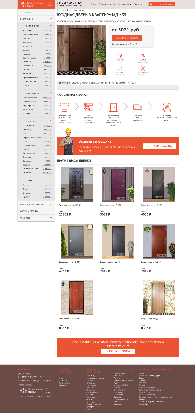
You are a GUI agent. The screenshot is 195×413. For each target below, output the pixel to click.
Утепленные (28, 46)
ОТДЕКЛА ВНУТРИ (95, 21)
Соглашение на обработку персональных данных (155, 398)
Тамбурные (27, 42)
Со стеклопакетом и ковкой (122, 400)
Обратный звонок (118, 351)
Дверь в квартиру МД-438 (110, 262)
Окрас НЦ (27, 129)
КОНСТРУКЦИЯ (63, 21)
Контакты (137, 4)
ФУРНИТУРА (109, 21)
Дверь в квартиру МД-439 (151, 262)
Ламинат (26, 133)
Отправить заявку (159, 146)
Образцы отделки (29, 211)
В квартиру (27, 30)
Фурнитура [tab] (109, 83)
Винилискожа (28, 126)
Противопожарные (30, 77)
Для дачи (26, 38)
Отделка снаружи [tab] (80, 83)
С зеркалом (27, 157)
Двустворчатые (29, 105)
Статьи (141, 373)
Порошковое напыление (33, 137)
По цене (28, 180)
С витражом (27, 173)
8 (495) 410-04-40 (64, 122)
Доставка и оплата (107, 4)
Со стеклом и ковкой (31, 169)
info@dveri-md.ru (25, 385)
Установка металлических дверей (152, 390)
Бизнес (26, 189)
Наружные (27, 54)
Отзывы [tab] (131, 83)
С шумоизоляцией (30, 58)
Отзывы (142, 380)
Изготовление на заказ (148, 387)
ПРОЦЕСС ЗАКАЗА (135, 21)
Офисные (27, 69)
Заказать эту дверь (127, 38)
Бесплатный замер (164, 4)
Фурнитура (25, 217)
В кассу (26, 85)
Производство (144, 392)
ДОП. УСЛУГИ (120, 21)
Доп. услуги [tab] (121, 83)
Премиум (26, 197)
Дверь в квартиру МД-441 (151, 319)
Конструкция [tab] (64, 83)
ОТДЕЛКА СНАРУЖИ (78, 21)
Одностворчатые (29, 101)
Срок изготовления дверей (149, 375)
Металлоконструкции (31, 204)
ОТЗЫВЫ (147, 21)
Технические (28, 73)
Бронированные (29, 81)
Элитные (26, 193)
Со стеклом (27, 161)
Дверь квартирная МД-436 (151, 205)
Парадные (27, 62)
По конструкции (32, 93)
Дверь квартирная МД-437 (69, 262)
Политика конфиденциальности (151, 402)
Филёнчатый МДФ (30, 145)
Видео (141, 378)
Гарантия (142, 383)
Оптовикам (63, 380)
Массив (26, 149)
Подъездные (28, 66)
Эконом (26, 185)
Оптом (93, 4)
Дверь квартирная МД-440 (69, 319)
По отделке (30, 121)
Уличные (26, 50)
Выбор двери (27, 19)
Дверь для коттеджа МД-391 (70, 205)
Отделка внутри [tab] (96, 83)
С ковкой (26, 165)
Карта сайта (143, 404)
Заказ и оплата (64, 383)
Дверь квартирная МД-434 (110, 205)
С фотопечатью (29, 153)
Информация (124, 4)
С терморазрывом (30, 98)
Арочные (26, 113)
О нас (61, 378)
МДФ (25, 141)
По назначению (32, 25)
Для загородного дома (95, 378)
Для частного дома (30, 34)
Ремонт (142, 385)
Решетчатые (28, 109)
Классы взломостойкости (149, 394)
